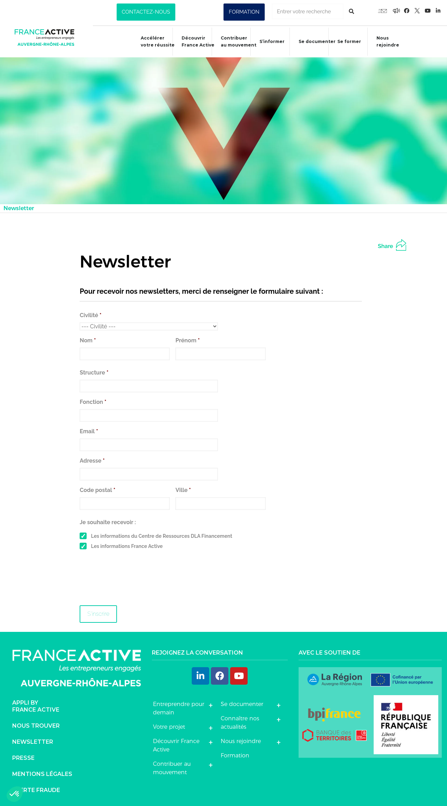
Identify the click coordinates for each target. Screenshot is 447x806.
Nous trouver (36, 725)
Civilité (90, 315)
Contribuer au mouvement (235, 41)
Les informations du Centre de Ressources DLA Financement (161, 536)
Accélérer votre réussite (154, 41)
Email (89, 431)
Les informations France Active (127, 546)
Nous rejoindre (384, 41)
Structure (94, 372)
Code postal (97, 490)
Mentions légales (42, 774)
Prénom (187, 340)
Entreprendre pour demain (178, 708)
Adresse (92, 460)
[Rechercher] (351, 11)
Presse (23, 758)
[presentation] (133, 580)
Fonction (93, 402)
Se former (345, 42)
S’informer (268, 42)
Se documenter (314, 42)
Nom (88, 340)
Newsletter (32, 742)
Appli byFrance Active (35, 706)
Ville (183, 490)
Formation (235, 755)
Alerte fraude (36, 790)
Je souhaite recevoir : (108, 522)
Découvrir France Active (194, 41)
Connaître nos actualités (240, 722)
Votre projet (169, 726)
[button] (146, 12)
